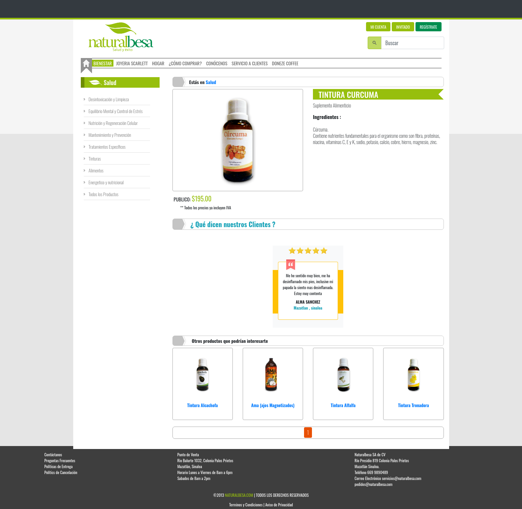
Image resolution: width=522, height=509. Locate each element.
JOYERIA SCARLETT (132, 63)
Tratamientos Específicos (107, 146)
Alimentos (96, 170)
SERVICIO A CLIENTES (250, 63)
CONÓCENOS (216, 63)
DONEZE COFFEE (285, 63)
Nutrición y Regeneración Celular (113, 122)
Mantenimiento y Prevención (110, 134)
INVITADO (403, 27)
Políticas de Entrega (58, 466)
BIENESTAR (103, 63)
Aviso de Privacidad (279, 504)
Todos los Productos (104, 194)
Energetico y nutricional (106, 182)
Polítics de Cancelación (60, 472)
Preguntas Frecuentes (59, 460)
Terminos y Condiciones (245, 504)
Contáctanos (53, 454)
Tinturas (95, 158)
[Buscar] (412, 43)
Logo (120, 37)
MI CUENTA (378, 27)
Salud (211, 81)
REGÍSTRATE (428, 27)
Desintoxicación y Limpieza (109, 99)
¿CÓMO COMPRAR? (185, 63)
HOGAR (158, 63)
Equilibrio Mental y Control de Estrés (116, 110)
